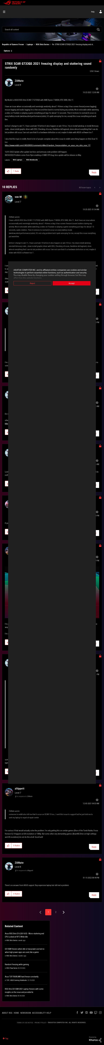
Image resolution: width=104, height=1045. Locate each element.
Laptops (30, 44)
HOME (16, 1013)
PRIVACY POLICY (40, 1023)
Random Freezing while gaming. (17, 964)
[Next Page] (63, 912)
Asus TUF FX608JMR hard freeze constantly (21, 977)
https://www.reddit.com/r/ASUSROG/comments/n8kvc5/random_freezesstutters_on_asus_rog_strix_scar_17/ (47, 145)
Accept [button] (72, 283)
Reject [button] (32, 283)
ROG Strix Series (42, 44)
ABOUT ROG (7, 1013)
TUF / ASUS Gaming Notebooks (16, 980)
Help (93, 12)
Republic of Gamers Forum (13, 44)
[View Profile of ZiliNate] (19, 80)
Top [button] (6, 1038)
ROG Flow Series (11, 968)
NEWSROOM (25, 1013)
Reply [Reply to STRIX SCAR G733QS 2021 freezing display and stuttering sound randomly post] (94, 172)
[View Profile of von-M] (18, 196)
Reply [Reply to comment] (94, 847)
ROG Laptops (17, 160)
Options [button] (7, 51)
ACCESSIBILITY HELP (41, 1013)
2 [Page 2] (55, 912)
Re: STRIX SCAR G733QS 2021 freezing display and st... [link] (73, 44)
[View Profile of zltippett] (19, 788)
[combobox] (52, 29)
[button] (8, 171)
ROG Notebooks (32, 160)
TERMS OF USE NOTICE (25, 1023)
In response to (24, 796)
